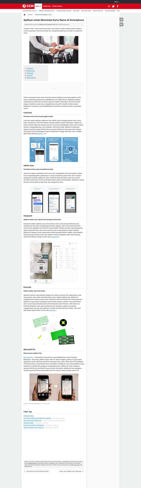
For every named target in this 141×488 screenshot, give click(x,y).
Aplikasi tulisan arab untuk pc (34, 427)
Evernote (30, 75)
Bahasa (116, 2)
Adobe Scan (31, 71)
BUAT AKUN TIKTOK (86, 11)
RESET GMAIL (76, 11)
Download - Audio (58, 418)
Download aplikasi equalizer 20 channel (37, 418)
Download (47, 6)
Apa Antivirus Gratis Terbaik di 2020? (37, 471)
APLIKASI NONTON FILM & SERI (64, 11)
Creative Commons (32, 463)
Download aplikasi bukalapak (34, 425)
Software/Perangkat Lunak (43, 14)
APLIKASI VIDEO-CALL (98, 11)
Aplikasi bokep (29, 423)
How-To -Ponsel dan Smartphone (53, 420)
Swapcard (30, 73)
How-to (38, 6)
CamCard (30, 68)
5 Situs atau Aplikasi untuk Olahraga (70, 471)
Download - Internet (41, 423)
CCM (72, 465)
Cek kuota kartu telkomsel (32, 420)
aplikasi (40, 134)
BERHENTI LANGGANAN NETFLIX (47, 11)
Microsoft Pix (31, 78)
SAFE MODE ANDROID (110, 11)
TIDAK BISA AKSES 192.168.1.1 (30, 11)
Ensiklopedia (57, 6)
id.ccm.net (76, 465)
